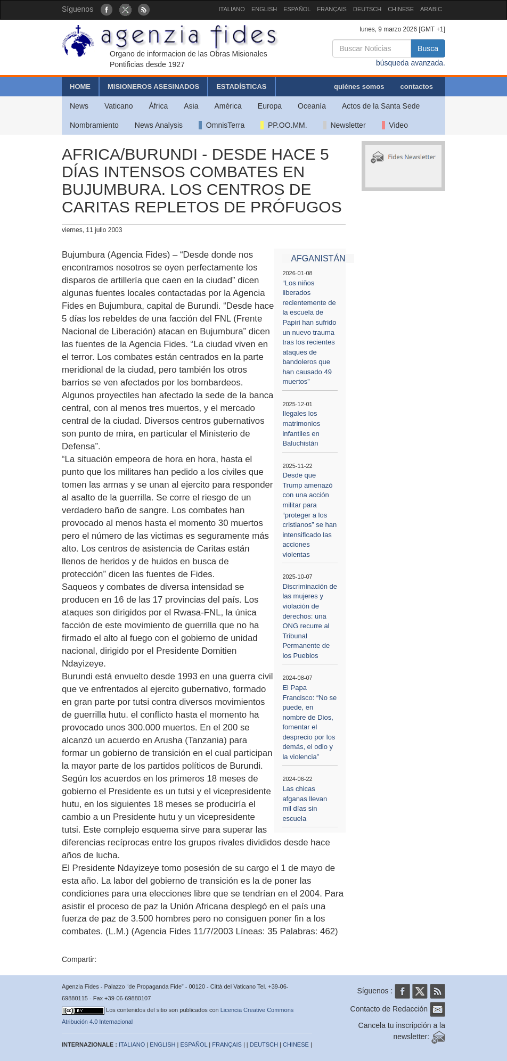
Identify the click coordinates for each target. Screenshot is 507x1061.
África (158, 106)
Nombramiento (94, 125)
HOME (80, 87)
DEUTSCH (367, 9)
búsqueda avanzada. (410, 63)
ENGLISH (264, 9)
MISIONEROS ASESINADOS (153, 87)
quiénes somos (359, 87)
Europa (270, 106)
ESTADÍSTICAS (241, 87)
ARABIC (431, 9)
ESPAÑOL (296, 9)
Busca (428, 48)
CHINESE (401, 9)
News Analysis (159, 125)
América (228, 106)
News (79, 106)
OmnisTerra (221, 125)
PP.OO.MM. (283, 125)
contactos (416, 87)
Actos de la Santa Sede (381, 106)
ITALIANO (232, 9)
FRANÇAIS (332, 9)
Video (395, 125)
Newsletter (344, 125)
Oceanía (312, 106)
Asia (191, 106)
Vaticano (118, 106)
